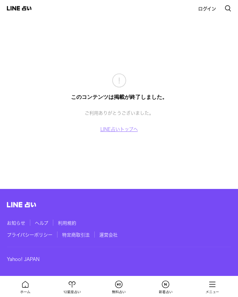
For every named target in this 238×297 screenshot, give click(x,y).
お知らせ (16, 223)
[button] (25, 286)
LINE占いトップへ (119, 129)
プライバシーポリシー (30, 235)
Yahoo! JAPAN (23, 259)
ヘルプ (41, 223)
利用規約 (67, 223)
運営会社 (108, 235)
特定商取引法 (76, 235)
